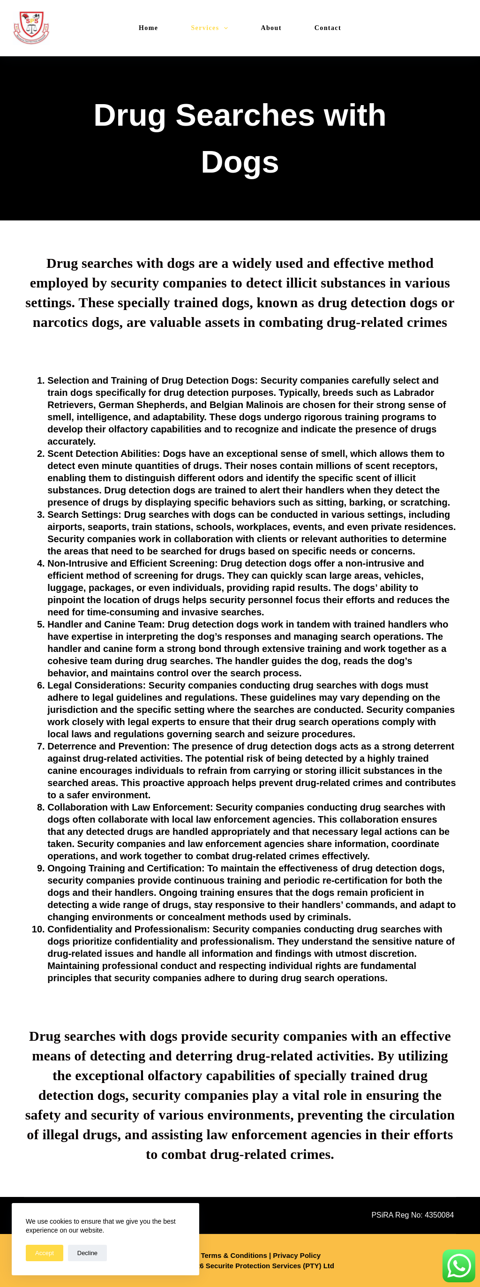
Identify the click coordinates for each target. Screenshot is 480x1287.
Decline (87, 1253)
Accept (44, 1253)
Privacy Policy (297, 1255)
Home (148, 27)
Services (211, 28)
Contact (328, 27)
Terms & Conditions (234, 1255)
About (271, 27)
